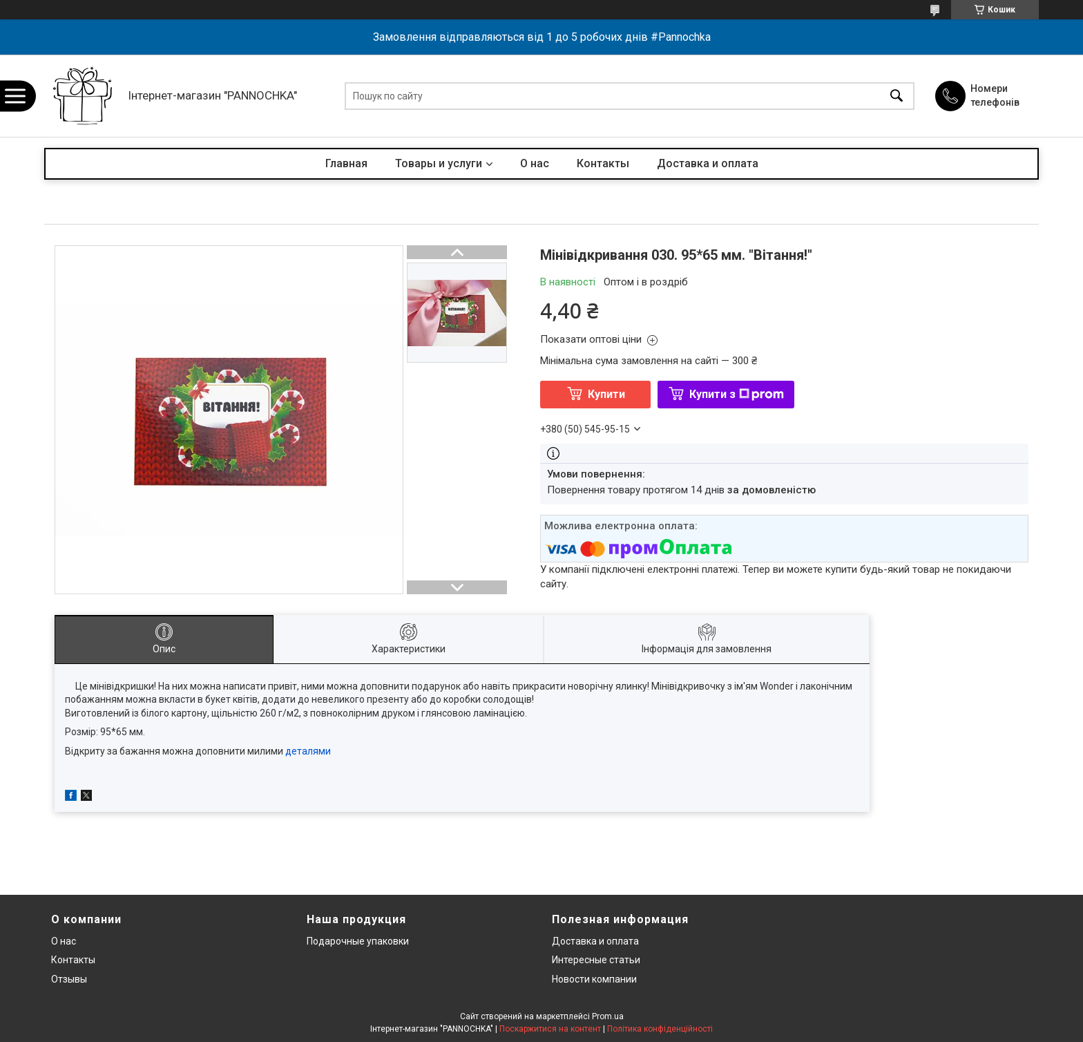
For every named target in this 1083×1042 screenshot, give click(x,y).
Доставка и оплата (707, 163)
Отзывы (69, 979)
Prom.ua (608, 1016)
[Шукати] (896, 95)
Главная (346, 163)
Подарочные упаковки (358, 941)
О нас (534, 163)
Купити (606, 394)
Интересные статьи (596, 959)
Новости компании (594, 979)
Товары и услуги (438, 163)
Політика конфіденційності (660, 1029)
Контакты (603, 163)
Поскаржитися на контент (550, 1029)
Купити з (736, 394)
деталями (308, 751)
